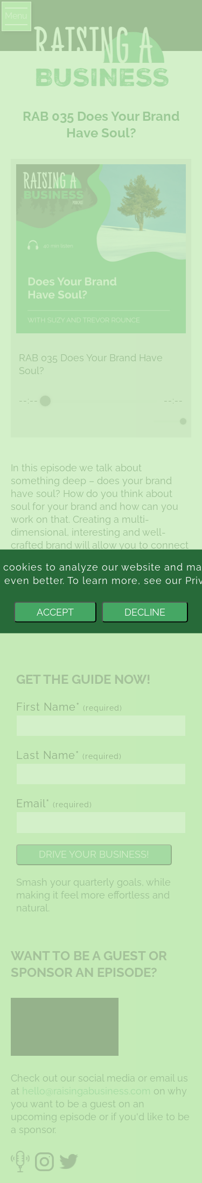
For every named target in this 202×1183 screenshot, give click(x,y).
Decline (144, 612)
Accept (55, 612)
